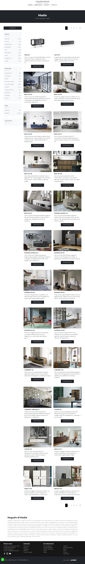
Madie (48, 18)
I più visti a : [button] (9, 120)
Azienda (30, 4)
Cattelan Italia (12, 44)
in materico (12, 92)
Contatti (54, 4)
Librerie (65, 546)
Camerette (66, 553)
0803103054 (9, 549)
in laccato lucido (12, 81)
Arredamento (38, 4)
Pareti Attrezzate (68, 547)
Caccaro (12, 41)
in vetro (12, 98)
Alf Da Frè (12, 39)
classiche (12, 110)
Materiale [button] (8, 68)
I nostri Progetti (28, 552)
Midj (12, 50)
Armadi (65, 552)
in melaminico (12, 73)
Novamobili (12, 53)
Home (37, 18)
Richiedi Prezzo (37, 66)
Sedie (45, 552)
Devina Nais (12, 47)
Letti (64, 550)
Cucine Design (47, 546)
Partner (26, 550)
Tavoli (45, 550)
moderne (12, 113)
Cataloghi (26, 549)
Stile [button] (6, 106)
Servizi (25, 547)
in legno (12, 87)
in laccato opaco (12, 84)
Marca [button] (7, 34)
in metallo (12, 95)
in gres (12, 79)
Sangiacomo (12, 58)
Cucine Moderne (48, 547)
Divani (65, 549)
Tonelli (12, 61)
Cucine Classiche (48, 549)
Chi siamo (26, 546)
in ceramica (12, 76)
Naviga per (13, 28)
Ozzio (12, 55)
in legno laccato (12, 90)
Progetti (47, 4)
